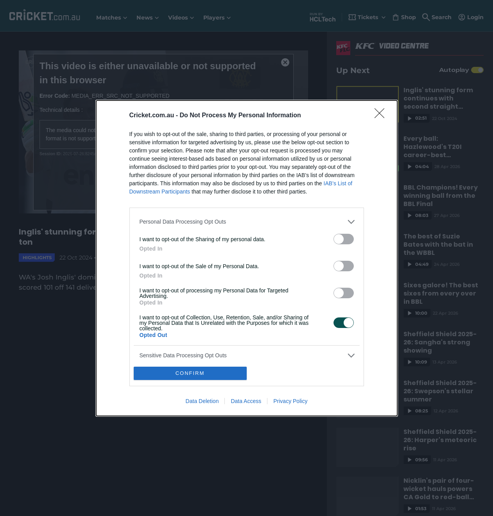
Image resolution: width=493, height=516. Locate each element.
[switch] (343, 239)
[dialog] (246, 258)
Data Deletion (202, 401)
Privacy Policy (290, 401)
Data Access (246, 401)
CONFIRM (190, 373)
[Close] (382, 115)
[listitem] (247, 222)
